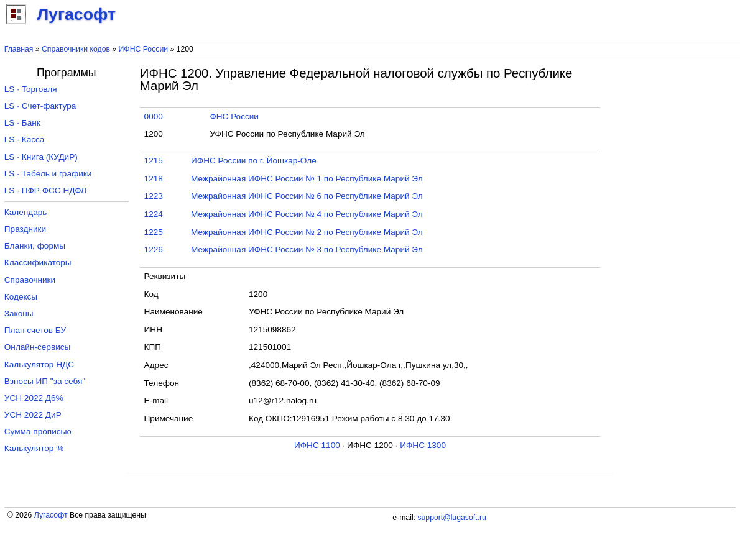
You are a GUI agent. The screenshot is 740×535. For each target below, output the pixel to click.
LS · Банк (22, 122)
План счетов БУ (35, 330)
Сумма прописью (38, 431)
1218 (153, 178)
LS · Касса (24, 139)
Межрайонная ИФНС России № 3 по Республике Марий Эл (307, 249)
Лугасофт (51, 515)
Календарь (25, 212)
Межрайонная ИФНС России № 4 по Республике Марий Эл (307, 214)
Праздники (25, 229)
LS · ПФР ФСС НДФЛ (45, 190)
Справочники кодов (76, 49)
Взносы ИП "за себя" (44, 381)
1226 (153, 249)
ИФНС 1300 (423, 445)
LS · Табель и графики (48, 173)
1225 (153, 232)
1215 (153, 160)
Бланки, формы (34, 245)
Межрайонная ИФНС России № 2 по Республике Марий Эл (307, 232)
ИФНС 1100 (317, 445)
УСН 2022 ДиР (33, 414)
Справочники (29, 280)
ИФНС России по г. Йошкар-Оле (254, 160)
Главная (19, 49)
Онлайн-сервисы (37, 347)
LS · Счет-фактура (40, 106)
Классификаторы (38, 262)
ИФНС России (144, 49)
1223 (153, 196)
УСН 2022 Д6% (33, 398)
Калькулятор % (33, 448)
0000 (153, 116)
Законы (19, 313)
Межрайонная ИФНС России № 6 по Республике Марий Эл (307, 196)
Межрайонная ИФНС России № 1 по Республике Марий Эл (307, 178)
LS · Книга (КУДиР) (41, 157)
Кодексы (20, 296)
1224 (153, 214)
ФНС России (234, 116)
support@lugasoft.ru (451, 517)
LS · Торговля (30, 89)
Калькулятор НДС (39, 364)
